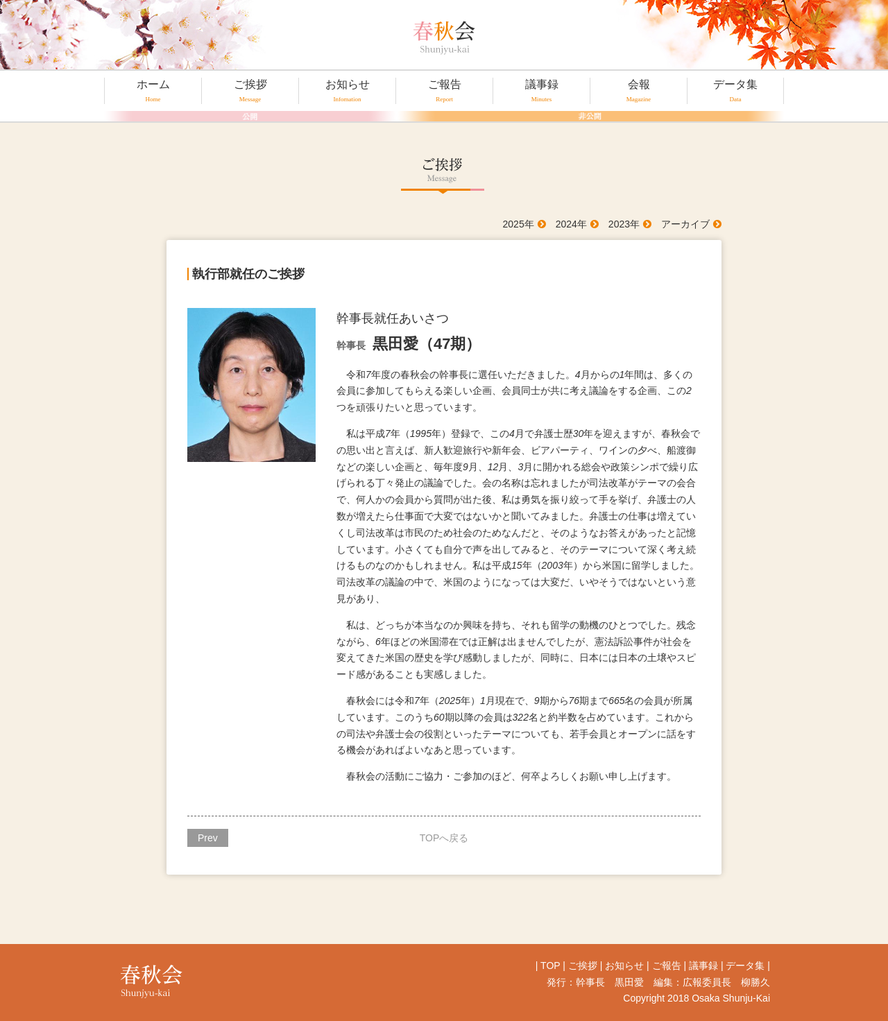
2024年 (571, 224)
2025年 (518, 224)
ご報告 (444, 90)
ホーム (153, 90)
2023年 (624, 224)
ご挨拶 (250, 90)
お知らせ (347, 90)
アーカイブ (685, 224)
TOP (550, 965)
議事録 (541, 90)
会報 (638, 90)
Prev (208, 837)
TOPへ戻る (444, 837)
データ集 (735, 90)
